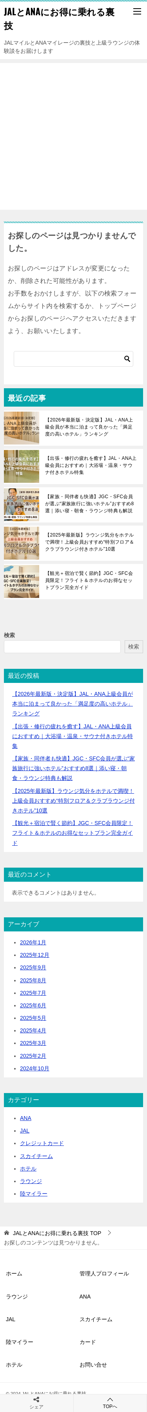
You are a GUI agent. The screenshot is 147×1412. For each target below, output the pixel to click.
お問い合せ (93, 1365)
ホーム (14, 1273)
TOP (57, 1233)
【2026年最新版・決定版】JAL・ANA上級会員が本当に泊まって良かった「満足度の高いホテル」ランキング (89, 427)
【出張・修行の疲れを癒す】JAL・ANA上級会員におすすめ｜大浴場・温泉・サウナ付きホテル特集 (91, 465)
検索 (9, 635)
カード (88, 1342)
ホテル (28, 1168)
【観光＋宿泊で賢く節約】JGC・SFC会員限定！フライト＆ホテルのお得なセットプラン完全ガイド (89, 580)
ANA (25, 1118)
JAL (24, 1130)
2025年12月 (34, 955)
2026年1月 (33, 942)
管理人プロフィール (104, 1273)
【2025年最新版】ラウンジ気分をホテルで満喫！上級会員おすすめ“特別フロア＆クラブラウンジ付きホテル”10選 (89, 542)
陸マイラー (33, 1193)
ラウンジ (31, 1181)
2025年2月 (33, 1056)
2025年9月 (33, 967)
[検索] (73, 359)
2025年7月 (33, 993)
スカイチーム (36, 1156)
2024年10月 (34, 1068)
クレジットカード (42, 1143)
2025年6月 (33, 1005)
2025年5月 (33, 1018)
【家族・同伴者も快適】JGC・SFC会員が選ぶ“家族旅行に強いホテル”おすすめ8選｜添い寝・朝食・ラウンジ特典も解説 (89, 503)
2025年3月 (33, 1043)
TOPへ (110, 1402)
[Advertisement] (73, 136)
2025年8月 (33, 980)
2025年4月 (33, 1030)
